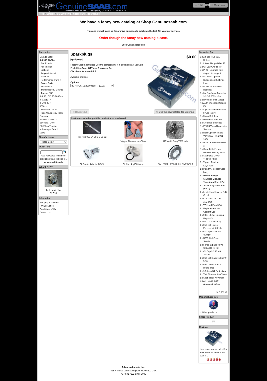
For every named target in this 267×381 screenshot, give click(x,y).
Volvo (42, 132)
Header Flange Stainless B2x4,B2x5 (214, 178)
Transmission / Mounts (52, 90)
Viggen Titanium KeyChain (133, 141)
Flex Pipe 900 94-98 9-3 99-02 (91, 137)
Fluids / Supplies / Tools (51, 113)
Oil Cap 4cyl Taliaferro (133, 164)
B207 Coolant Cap (212, 221)
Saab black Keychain (213, 278)
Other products (209, 312)
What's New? (46, 167)
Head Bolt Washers (212, 119)
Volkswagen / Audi (48, 129)
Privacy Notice (47, 206)
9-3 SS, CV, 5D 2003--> (51, 96)
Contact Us (45, 212)
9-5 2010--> (45, 99)
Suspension (46, 86)
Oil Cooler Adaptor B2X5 (92, 164)
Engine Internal (48, 73)
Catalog (51, 14)
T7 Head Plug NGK (212, 205)
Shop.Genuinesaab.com (164, 22)
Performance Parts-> (51, 80)
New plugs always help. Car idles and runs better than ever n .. (213, 352)
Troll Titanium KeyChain (215, 274)
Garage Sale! (46, 57)
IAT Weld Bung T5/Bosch (175, 141)
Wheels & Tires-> (48, 119)
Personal (44, 116)
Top (42, 14)
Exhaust (45, 76)
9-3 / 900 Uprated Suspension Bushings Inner (214, 79)
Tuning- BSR (47, 93)
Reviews (203, 327)
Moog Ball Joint (210, 116)
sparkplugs (94, 14)
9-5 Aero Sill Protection (214, 271)
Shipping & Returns (49, 202)
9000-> (43, 106)
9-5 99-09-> (45, 103)
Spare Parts (79, 14)
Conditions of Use (48, 209)
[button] (199, 5)
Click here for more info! (83, 71)
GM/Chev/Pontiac (48, 126)
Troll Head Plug (53, 190)
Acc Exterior (47, 63)
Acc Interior (46, 67)
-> (47, 60)
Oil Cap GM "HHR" (212, 67)
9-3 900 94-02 (64, 14)
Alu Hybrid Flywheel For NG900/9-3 (175, 164)
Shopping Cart (206, 52)
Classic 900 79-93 (48, 109)
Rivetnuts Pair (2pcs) (213, 99)
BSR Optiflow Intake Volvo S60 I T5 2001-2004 (213, 135)
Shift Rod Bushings (212, 122)
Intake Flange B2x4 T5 (214, 63)
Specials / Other (47, 122)
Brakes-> (45, 70)
